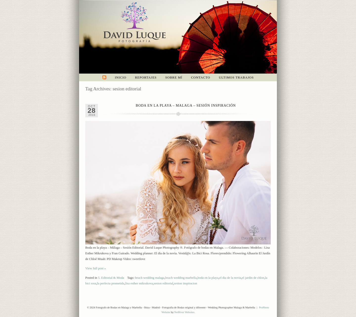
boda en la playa (208, 277)
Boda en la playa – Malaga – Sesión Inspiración (186, 105)
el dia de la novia (230, 277)
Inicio (120, 77)
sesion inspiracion (185, 283)
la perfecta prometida (110, 283)
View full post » (95, 268)
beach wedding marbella (181, 277)
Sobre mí (173, 77)
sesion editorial (163, 283)
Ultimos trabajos (236, 77)
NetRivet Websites (184, 312)
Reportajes (146, 77)
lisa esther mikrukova (139, 283)
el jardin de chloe (253, 277)
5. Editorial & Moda (111, 277)
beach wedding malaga (149, 277)
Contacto (200, 77)
